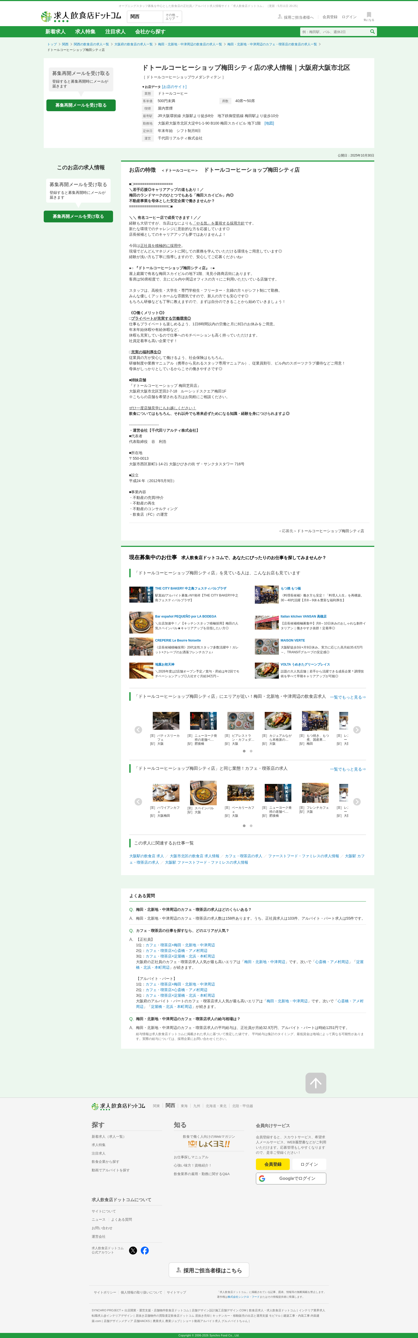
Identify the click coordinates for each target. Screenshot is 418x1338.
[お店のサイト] (174, 87)
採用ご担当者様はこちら (212, 1270)
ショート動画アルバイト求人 (215, 1321)
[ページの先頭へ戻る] (316, 1083)
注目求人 (115, 31)
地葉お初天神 (164, 664)
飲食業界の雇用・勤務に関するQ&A (202, 1174)
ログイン (309, 1164)
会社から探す (150, 31)
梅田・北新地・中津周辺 (264, 962)
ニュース (99, 1219)
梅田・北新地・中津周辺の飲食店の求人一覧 (190, 44)
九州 (196, 1106)
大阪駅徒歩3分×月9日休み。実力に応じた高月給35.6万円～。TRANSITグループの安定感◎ (322, 650)
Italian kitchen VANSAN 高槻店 (304, 616)
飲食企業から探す (105, 1162)
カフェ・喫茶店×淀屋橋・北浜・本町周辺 (180, 956)
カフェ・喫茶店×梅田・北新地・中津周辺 (180, 945)
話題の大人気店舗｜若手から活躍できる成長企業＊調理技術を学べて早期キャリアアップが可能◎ (322, 674)
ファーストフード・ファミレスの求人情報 (303, 856)
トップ (52, 44)
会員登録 (273, 1164)
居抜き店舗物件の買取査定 (173, 1315)
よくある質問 (121, 1219)
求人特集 (85, 31)
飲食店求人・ (272, 1310)
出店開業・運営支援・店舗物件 (156, 1310)
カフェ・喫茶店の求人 (243, 856)
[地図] (269, 123)
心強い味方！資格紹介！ (193, 1165)
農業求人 (166, 1321)
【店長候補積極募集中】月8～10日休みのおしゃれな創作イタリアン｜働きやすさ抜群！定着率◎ (323, 626)
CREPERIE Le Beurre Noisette (178, 640)
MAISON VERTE (293, 640)
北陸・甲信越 (242, 1106)
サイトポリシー (105, 1292)
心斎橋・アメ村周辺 (332, 962)
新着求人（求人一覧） (109, 1137)
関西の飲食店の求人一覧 (91, 44)
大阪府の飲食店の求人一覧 (133, 44)
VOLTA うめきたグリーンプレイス (305, 664)
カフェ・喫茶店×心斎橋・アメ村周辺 (176, 950)
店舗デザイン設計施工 (219, 1310)
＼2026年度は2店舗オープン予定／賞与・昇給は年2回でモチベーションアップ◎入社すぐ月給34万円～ (197, 674)
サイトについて (104, 1211)
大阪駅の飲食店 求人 (146, 856)
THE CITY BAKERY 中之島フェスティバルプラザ (190, 588)
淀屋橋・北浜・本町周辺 (171, 1006)
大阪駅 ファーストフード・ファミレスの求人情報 (206, 862)
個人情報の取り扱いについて (141, 1292)
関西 (65, 44)
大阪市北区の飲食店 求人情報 (194, 856)
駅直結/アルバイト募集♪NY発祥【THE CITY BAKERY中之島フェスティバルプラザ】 (196, 598)
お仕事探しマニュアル (191, 1157)
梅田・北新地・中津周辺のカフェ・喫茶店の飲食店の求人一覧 (272, 44)
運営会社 (99, 1237)
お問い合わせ (102, 1228)
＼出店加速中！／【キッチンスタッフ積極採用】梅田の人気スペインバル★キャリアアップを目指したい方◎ (196, 626)
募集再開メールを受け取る (81, 105)
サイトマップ (176, 1292)
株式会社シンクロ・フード (244, 1296)
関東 (156, 1106)
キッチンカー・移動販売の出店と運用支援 (246, 1315)
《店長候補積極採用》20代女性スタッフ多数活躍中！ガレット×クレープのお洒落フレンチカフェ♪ (197, 650)
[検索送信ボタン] (372, 31)
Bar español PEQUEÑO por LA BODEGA (185, 616)
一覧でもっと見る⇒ (348, 697)
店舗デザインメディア (127, 1321)
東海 (184, 1106)
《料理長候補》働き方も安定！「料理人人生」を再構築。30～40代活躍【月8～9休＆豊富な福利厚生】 (322, 598)
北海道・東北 (216, 1106)
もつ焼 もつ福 (291, 588)
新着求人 (55, 31)
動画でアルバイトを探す (111, 1170)
